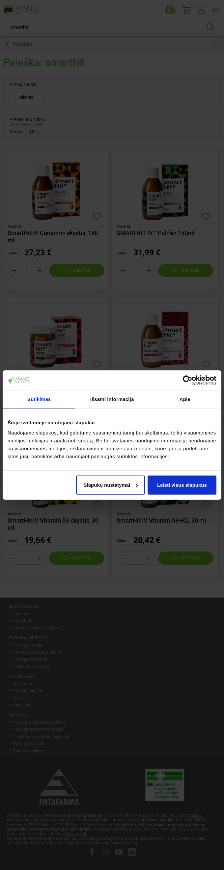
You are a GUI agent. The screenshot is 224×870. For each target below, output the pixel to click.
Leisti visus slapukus (182, 485)
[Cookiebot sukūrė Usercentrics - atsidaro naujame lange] (187, 380)
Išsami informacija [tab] (112, 399)
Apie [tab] (185, 399)
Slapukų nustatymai (111, 485)
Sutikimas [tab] (39, 399)
